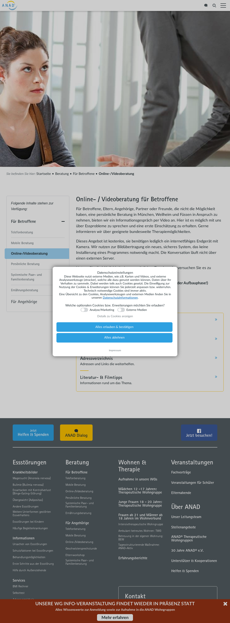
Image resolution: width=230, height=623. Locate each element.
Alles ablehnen (114, 337)
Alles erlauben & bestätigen (114, 327)
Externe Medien (136, 310)
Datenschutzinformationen (120, 297)
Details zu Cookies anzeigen (115, 316)
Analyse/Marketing (102, 310)
